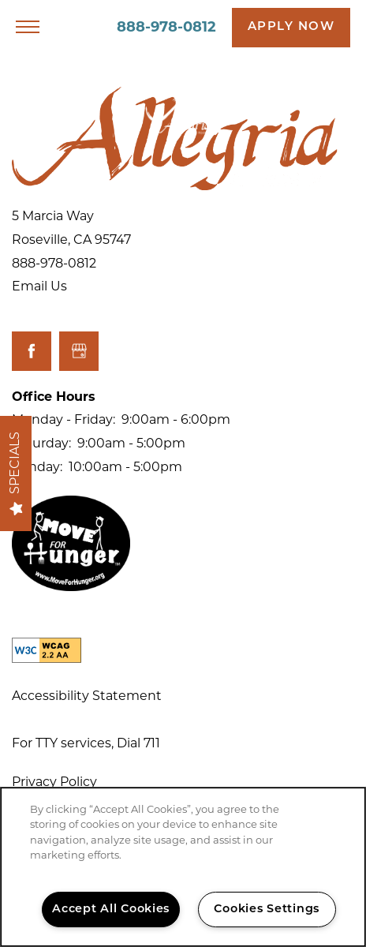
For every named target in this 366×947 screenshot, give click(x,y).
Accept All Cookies (111, 909)
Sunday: (37, 468)
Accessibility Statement (87, 697)
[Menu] (27, 27)
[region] (183, 867)
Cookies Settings (266, 909)
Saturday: (41, 444)
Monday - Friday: (63, 420)
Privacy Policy (54, 783)
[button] (291, 27)
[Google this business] (79, 351)
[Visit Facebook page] (31, 351)
